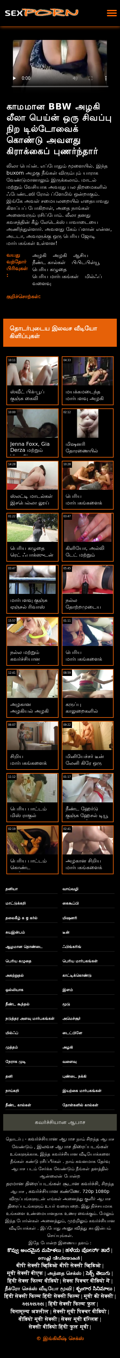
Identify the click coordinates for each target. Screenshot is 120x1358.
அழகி (39, 255)
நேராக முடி (15, 1061)
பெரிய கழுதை (49, 269)
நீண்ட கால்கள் (48, 262)
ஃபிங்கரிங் (71, 947)
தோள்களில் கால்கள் (80, 1105)
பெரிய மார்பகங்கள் (55, 276)
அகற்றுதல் (14, 975)
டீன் (65, 932)
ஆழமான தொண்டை (24, 947)
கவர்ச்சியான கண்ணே (53, 1191)
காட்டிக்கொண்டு (77, 975)
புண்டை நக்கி (74, 1076)
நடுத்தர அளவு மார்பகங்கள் (29, 1018)
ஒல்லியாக (14, 990)
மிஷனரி (69, 918)
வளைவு (41, 283)
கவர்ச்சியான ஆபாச (60, 1122)
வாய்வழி (70, 889)
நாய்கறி (12, 1091)
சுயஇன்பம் (15, 932)
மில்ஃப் (93, 276)
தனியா (11, 889)
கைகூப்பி (70, 903)
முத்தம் (11, 1047)
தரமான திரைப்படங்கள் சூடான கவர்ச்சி (52, 1183)
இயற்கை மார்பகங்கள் (81, 1091)
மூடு (66, 1004)
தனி (8, 1076)
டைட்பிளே (72, 1033)
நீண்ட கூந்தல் (17, 1004)
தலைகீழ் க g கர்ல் (21, 918)
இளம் (67, 990)
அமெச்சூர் (71, 1018)
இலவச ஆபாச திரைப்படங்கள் (72, 1146)
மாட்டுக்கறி (15, 903)
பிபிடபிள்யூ (86, 262)
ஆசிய (80, 255)
